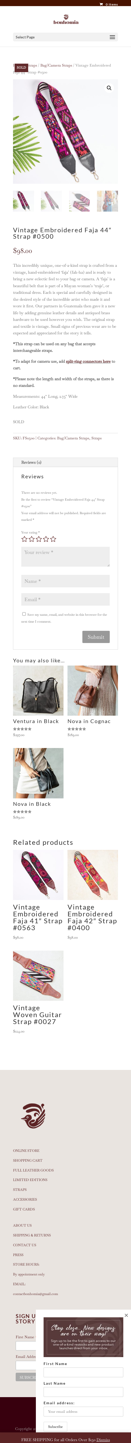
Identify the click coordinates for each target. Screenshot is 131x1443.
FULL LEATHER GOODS (33, 1170)
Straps (32, 65)
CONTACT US (24, 1245)
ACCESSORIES (25, 1199)
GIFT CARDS (24, 1209)
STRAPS (20, 1189)
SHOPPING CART (28, 1160)
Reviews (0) (31, 462)
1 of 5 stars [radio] (24, 539)
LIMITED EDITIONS (30, 1180)
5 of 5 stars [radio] (53, 539)
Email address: (83, 1408)
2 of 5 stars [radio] (31, 539)
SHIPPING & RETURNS (32, 1235)
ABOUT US (22, 1225)
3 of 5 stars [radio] (39, 539)
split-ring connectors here (88, 361)
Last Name (55, 1383)
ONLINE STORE (26, 1150)
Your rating (30, 532)
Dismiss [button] (103, 1439)
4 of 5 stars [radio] (46, 539)
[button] (109, 88)
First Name (55, 1363)
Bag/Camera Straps (56, 65)
